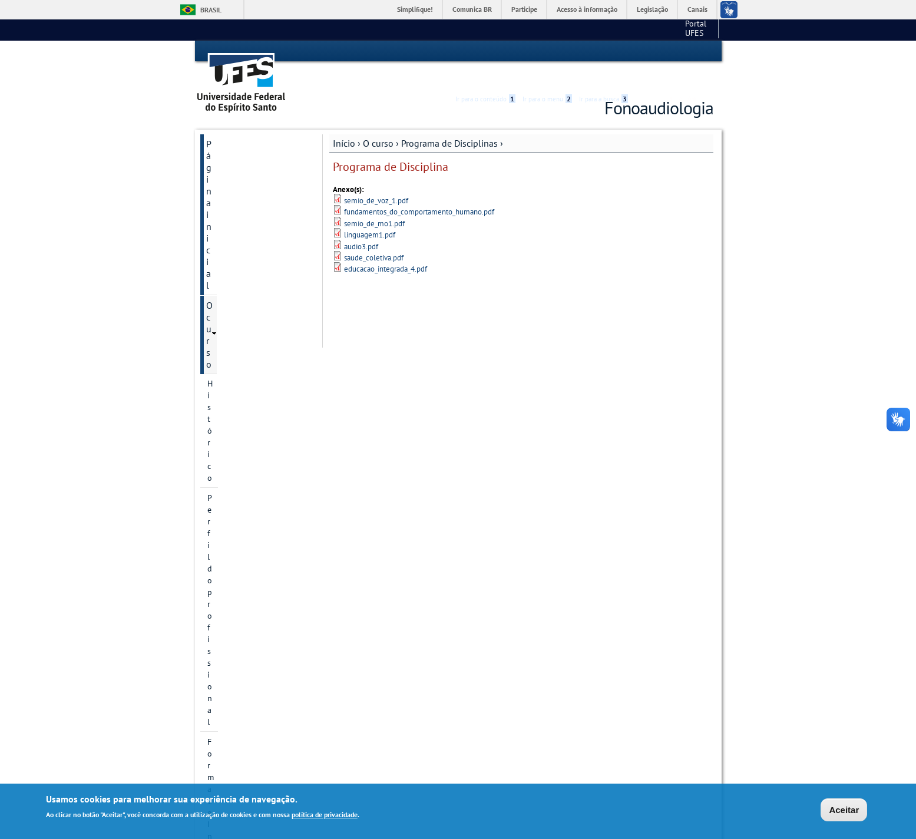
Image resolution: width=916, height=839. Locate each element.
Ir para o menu (547, 51)
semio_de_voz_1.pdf (376, 179)
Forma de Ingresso (240, 202)
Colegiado (225, 482)
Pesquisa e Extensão (247, 637)
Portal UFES (606, 29)
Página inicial (233, 122)
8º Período (237, 422)
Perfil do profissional (244, 182)
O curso (378, 122)
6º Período (237, 381)
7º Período (237, 402)
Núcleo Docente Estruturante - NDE (241, 528)
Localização (227, 222)
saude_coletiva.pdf (374, 237)
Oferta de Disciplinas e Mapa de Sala (251, 580)
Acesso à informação (587, 9)
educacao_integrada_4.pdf (385, 248)
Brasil (210, 9)
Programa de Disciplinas (449, 122)
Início (344, 122)
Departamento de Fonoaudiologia (241, 611)
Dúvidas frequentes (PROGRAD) (245, 663)
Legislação (652, 9)
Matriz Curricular (237, 242)
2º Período (237, 301)
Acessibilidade (643, 51)
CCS (649, 29)
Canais (697, 9)
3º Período (237, 321)
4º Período (237, 341)
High (657, 52)
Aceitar (844, 810)
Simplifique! (415, 9)
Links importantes (242, 709)
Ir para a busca (603, 51)
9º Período (237, 442)
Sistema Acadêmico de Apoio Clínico (251, 735)
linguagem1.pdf (369, 214)
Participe (524, 9)
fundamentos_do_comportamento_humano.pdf (419, 191)
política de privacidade (325, 814)
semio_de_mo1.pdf (374, 202)
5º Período (237, 361)
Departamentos (234, 502)
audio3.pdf (361, 225)
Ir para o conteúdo (485, 51)
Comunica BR (472, 9)
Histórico (223, 162)
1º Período (237, 281)
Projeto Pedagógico (242, 462)
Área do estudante (242, 554)
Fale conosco (691, 29)
